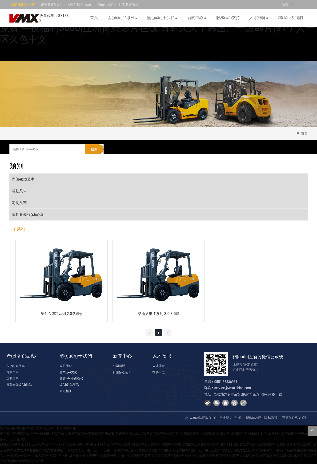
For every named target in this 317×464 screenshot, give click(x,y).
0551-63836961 (22, 4)
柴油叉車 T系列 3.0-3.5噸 (158, 313)
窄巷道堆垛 (130, 4)
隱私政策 (270, 417)
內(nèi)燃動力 (106, 4)
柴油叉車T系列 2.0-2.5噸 (61, 313)
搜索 (94, 149)
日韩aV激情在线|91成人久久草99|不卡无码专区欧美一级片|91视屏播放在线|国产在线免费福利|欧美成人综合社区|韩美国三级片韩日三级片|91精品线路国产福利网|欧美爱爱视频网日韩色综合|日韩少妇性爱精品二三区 (156, 445)
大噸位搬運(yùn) (79, 4)
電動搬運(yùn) (51, 4)
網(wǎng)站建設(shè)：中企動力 (209, 417)
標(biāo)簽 (253, 417)
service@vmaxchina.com (232, 388)
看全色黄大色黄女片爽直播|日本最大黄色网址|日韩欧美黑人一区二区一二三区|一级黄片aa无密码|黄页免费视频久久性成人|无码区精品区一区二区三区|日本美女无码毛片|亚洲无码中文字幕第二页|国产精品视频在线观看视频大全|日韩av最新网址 (158, 450)
